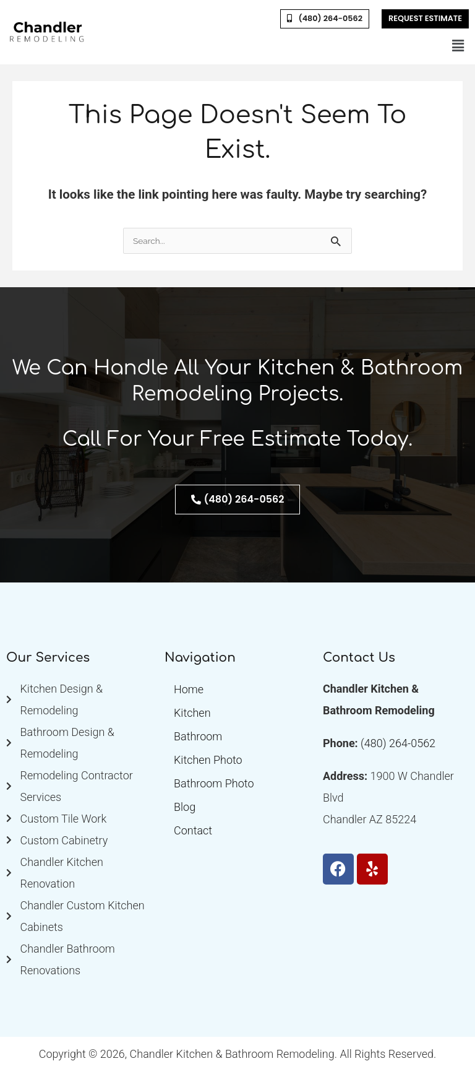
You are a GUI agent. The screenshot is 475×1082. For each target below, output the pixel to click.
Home (188, 689)
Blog (184, 806)
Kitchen (192, 712)
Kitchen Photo (208, 759)
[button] (458, 46)
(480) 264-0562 (398, 743)
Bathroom (198, 736)
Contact (193, 830)
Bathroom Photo (214, 783)
